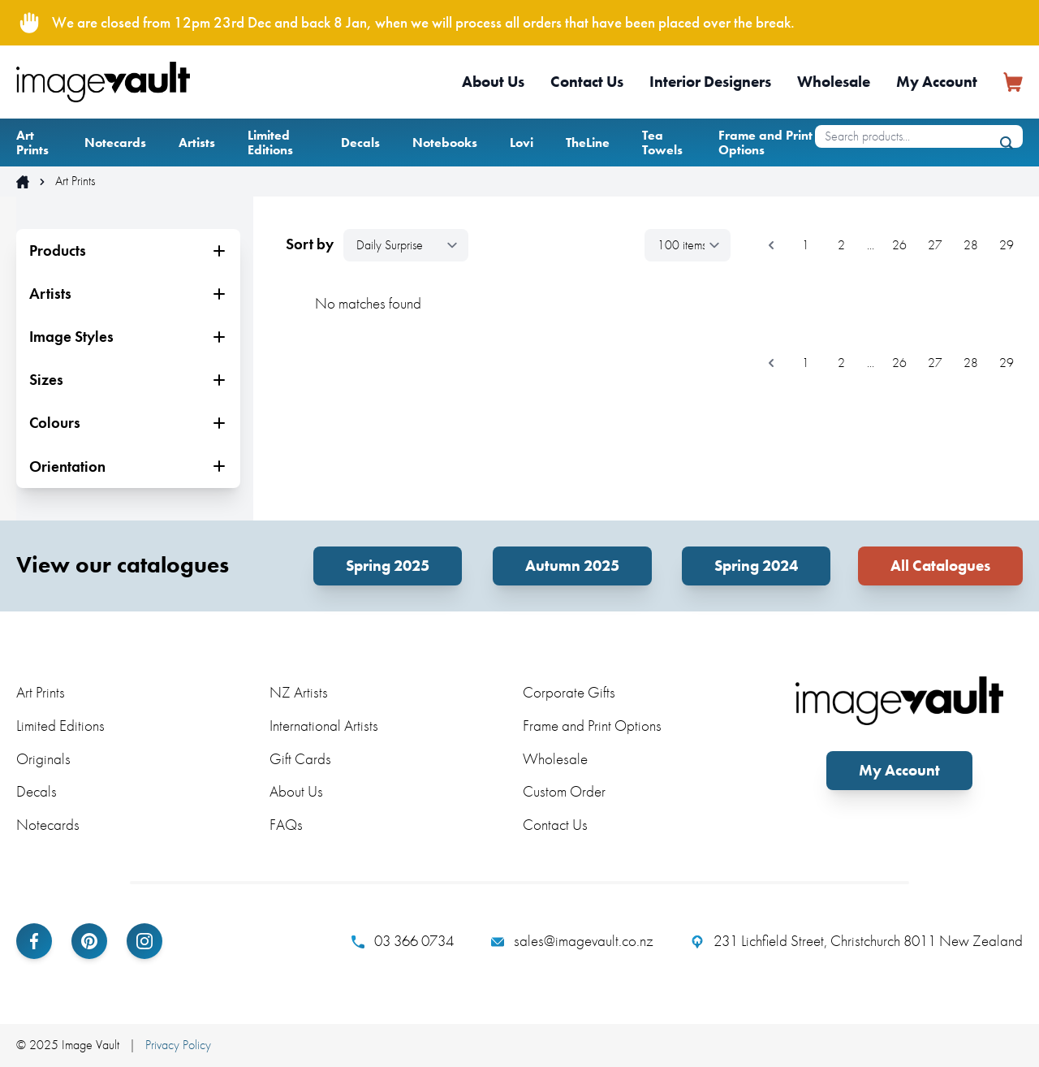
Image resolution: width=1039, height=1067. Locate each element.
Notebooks (444, 142)
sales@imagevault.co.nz (572, 941)
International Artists (323, 725)
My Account (936, 81)
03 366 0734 (402, 941)
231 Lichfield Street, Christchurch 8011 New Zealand (857, 941)
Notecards (115, 142)
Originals (43, 759)
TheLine (588, 142)
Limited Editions (270, 142)
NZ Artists (298, 692)
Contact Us (586, 81)
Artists (197, 142)
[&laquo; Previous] (771, 245)
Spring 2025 (387, 565)
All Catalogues (940, 565)
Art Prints (32, 142)
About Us (493, 81)
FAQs (286, 824)
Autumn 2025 (572, 565)
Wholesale (833, 81)
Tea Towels (662, 142)
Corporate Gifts (569, 692)
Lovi (521, 142)
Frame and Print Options (765, 142)
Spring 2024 (756, 565)
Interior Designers (710, 81)
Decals (360, 142)
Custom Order (564, 791)
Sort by (310, 244)
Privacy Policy (178, 1044)
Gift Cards (300, 759)
